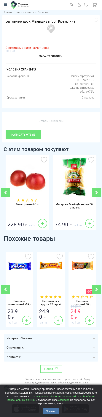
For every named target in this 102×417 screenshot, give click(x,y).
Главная (8, 12)
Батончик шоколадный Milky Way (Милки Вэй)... (19, 305)
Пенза (48, 369)
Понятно (51, 411)
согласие (63, 399)
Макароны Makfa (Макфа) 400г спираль (75, 206)
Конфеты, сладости (25, 12)
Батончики (43, 12)
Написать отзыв (23, 134)
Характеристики (51, 56)
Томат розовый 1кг (27, 204)
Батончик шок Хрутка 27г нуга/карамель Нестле (51, 305)
